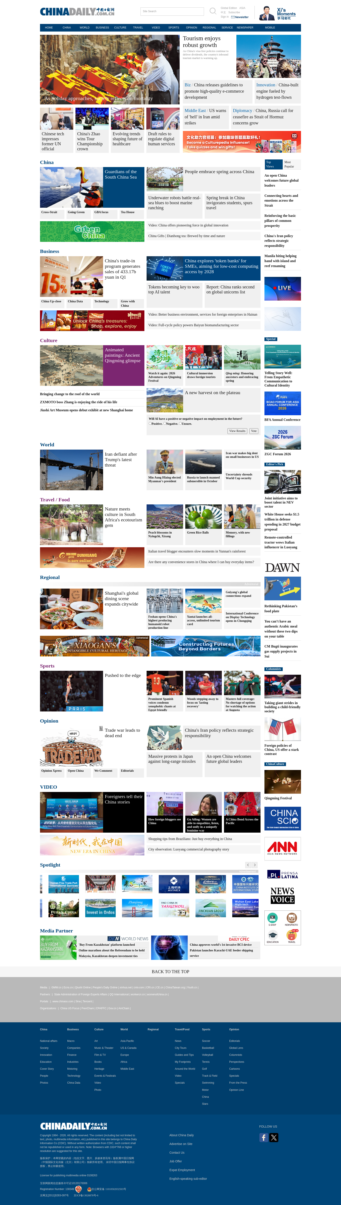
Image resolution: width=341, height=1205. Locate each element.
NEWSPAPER (245, 27)
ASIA (242, 8)
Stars (205, 1103)
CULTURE (120, 27)
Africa (123, 1061)
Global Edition (229, 8)
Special (271, 339)
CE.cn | (160, 987)
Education (46, 1061)
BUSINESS (102, 27)
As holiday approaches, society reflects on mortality (98, 98)
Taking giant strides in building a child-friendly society (282, 707)
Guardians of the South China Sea (121, 174)
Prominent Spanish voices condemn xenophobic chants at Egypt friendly (162, 704)
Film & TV (100, 1054)
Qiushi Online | (84, 987)
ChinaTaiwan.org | (176, 987)
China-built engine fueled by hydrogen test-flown (277, 91)
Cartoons (234, 1068)
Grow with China (128, 303)
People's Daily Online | (106, 987)
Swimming (208, 1082)
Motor (205, 1089)
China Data (75, 301)
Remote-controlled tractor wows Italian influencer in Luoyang (280, 542)
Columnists (273, 669)
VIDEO (156, 27)
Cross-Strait (49, 212)
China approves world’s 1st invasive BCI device (221, 944)
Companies (73, 1047)
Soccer (206, 1041)
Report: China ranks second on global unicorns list (230, 289)
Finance (72, 1054)
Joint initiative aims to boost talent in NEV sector (281, 502)
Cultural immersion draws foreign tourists (201, 375)
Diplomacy (242, 110)
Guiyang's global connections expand (238, 594)
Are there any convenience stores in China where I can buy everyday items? (201, 562)
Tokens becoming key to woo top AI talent (173, 289)
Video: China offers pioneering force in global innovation (188, 225)
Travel (47, 499)
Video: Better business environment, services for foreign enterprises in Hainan (202, 314)
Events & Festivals (105, 1075)
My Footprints (183, 1061)
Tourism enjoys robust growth (202, 41)
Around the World (185, 1068)
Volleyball (207, 1054)
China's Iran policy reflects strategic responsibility (278, 241)
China (47, 162)
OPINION (191, 27)
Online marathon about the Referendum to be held (112, 950)
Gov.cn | (113, 1008)
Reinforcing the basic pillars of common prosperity (280, 221)
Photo (97, 1089)
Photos (44, 1082)
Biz (188, 84)
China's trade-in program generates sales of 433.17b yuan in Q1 (122, 269)
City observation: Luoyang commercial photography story (188, 849)
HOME (49, 27)
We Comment (103, 770)
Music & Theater (103, 1047)
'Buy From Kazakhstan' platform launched (107, 944)
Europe (124, 1054)
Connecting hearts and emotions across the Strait (281, 201)
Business (49, 251)
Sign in (225, 16)
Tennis (206, 1061)
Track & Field (209, 1075)
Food (64, 499)
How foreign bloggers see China (164, 821)
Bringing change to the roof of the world (70, 394)
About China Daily (181, 1135)
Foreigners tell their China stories (124, 799)
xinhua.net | (127, 987)
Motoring (72, 1068)
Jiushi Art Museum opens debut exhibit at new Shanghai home (86, 410)
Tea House (127, 212)
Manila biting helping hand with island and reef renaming (280, 261)
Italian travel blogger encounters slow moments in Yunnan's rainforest (197, 551)
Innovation (265, 84)
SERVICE (227, 27)
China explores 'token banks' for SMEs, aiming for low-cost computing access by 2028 (221, 266)
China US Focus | (71, 1008)
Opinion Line (236, 1089)
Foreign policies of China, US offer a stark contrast (281, 750)
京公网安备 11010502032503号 (106, 1189)
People (44, 1075)
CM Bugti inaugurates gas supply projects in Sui (281, 651)
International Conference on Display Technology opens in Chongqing (242, 617)
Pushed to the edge (123, 675)
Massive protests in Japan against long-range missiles (172, 759)
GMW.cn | (57, 987)
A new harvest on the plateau (212, 392)
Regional (50, 577)
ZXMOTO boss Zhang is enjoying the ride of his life (78, 402)
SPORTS (173, 27)
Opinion (49, 721)
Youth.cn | (193, 987)
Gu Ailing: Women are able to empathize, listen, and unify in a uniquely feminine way (203, 825)
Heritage (99, 1068)
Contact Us (176, 1152)
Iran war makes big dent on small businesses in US (242, 455)
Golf (204, 1068)
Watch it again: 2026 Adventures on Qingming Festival (164, 377)
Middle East (195, 110)
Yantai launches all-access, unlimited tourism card (203, 620)
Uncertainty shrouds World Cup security (239, 476)
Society (44, 1047)
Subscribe (234, 12)
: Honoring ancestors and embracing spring (242, 377)
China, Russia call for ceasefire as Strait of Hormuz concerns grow (263, 116)
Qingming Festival (278, 798)
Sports (47, 666)
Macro (70, 1041)
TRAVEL (138, 27)
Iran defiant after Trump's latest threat (121, 459)
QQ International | (120, 994)
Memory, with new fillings (238, 534)
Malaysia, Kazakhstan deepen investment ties (108, 956)
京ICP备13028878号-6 (86, 1195)
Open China (76, 770)
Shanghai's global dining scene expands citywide (122, 598)
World (47, 444)
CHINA (67, 27)
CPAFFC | (102, 1008)
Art (96, 1041)
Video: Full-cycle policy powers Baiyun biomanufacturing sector (193, 325)
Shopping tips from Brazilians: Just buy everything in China (190, 839)
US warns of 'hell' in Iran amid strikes (205, 116)
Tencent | (88, 1001)
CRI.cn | (151, 987)
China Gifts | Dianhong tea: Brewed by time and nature (186, 236)
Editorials (127, 770)
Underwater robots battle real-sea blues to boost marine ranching (174, 202)
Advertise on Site (180, 1144)
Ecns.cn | (69, 987)
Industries (73, 1061)
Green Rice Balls (198, 532)
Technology (101, 301)
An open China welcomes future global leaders (228, 759)
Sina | (79, 1001)
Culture (48, 340)
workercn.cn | (139, 994)
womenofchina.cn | (158, 994)
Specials (180, 1082)
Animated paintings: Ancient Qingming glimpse (122, 355)
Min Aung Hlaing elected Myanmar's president (164, 479)
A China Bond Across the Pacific (242, 821)
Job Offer (175, 1161)
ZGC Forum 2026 (277, 454)
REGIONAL (209, 27)
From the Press (238, 1082)
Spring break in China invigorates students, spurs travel (229, 202)
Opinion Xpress (51, 770)
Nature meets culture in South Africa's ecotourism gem (123, 517)
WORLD (85, 27)
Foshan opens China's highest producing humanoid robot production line (162, 622)
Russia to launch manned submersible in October (203, 479)
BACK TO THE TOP (170, 971)
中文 (223, 12)
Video (97, 1082)
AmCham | (125, 1008)
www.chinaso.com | (63, 1001)
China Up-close (51, 301)
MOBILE (270, 27)
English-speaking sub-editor (188, 1178)
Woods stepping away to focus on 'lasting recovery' (202, 702)
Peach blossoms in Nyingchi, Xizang (160, 534)
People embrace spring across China (219, 171)
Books (98, 1061)
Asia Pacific (127, 1041)
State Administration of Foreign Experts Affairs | (81, 994)
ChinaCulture (275, 764)
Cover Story (47, 1068)
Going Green (76, 212)
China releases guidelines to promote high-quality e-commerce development (214, 91)
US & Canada (128, 1047)
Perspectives (236, 1061)
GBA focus (101, 212)
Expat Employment (182, 1170)
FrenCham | (89, 1008)
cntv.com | (140, 987)
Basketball (208, 1047)
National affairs (48, 1041)
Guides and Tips (184, 1054)
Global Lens (236, 1047)
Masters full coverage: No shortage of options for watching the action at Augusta (241, 704)
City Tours (180, 1047)
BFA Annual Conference (282, 420)
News (178, 1041)
